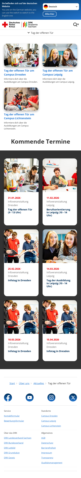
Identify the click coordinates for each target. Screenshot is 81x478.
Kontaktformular (12, 416)
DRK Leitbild (9, 448)
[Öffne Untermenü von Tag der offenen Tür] (40, 33)
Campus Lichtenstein (51, 425)
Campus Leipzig (48, 421)
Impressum (46, 452)
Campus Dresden (49, 416)
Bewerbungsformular (14, 421)
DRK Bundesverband (13, 443)
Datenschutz (47, 443)
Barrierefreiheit (48, 448)
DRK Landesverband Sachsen (17, 438)
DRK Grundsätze (12, 452)
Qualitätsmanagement (51, 462)
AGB (43, 438)
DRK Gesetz (9, 457)
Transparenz (47, 457)
